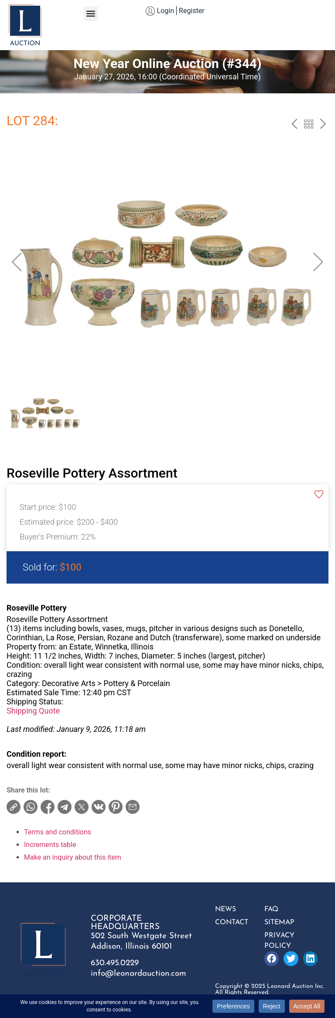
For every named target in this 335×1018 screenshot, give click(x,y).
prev (294, 125)
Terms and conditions (57, 832)
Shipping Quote (33, 710)
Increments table (50, 844)
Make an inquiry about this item (72, 857)
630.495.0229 (115, 963)
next (323, 125)
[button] (91, 14)
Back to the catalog (308, 125)
